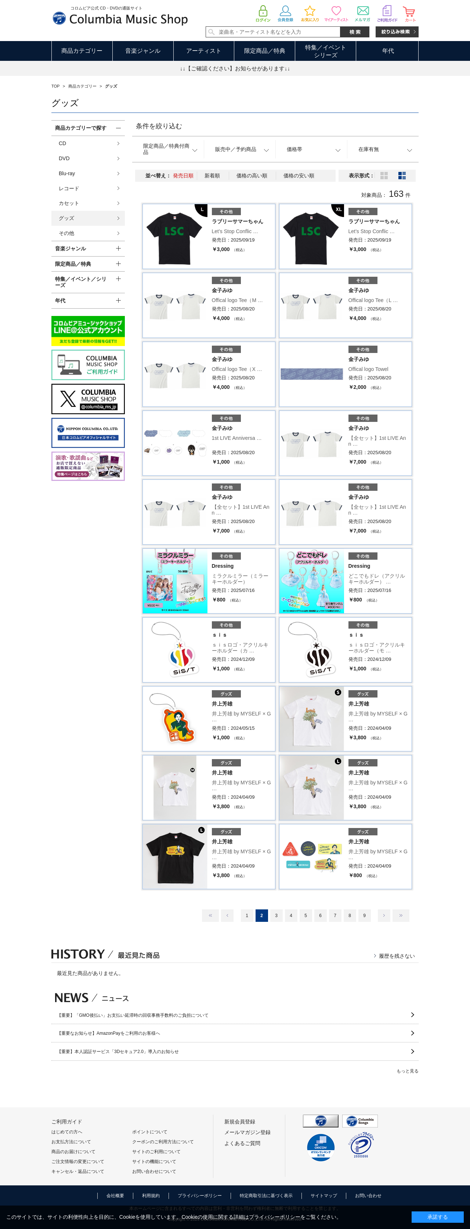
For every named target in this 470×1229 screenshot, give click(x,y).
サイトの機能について (154, 1161)
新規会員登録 (239, 1122)
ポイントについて (149, 1131)
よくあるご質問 (242, 1143)
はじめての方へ (66, 1131)
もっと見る (408, 1071)
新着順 (212, 176)
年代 (388, 51)
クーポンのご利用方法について (163, 1141)
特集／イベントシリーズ (325, 51)
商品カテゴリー (81, 51)
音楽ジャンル (142, 51)
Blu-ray (67, 173)
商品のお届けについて (73, 1151)
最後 (401, 915)
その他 (66, 233)
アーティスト (203, 51)
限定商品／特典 (264, 51)
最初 (210, 915)
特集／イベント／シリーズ (80, 282)
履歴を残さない (397, 956)
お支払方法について (71, 1141)
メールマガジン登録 (247, 1132)
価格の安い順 (298, 176)
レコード (69, 188)
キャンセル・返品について (77, 1171)
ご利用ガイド (66, 1122)
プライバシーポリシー (200, 1195)
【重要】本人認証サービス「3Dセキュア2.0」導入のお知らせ (118, 1051)
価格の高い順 (251, 176)
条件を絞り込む (159, 126)
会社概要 (115, 1195)
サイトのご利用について (156, 1151)
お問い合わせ (368, 1195)
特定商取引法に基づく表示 (266, 1195)
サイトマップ (324, 1195)
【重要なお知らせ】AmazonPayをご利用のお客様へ (108, 1033)
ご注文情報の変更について (77, 1161)
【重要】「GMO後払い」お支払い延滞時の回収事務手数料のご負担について (133, 1015)
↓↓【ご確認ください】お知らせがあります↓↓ (235, 68)
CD (62, 143)
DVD (64, 158)
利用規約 (151, 1195)
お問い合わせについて (154, 1171)
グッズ (66, 218)
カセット (69, 203)
